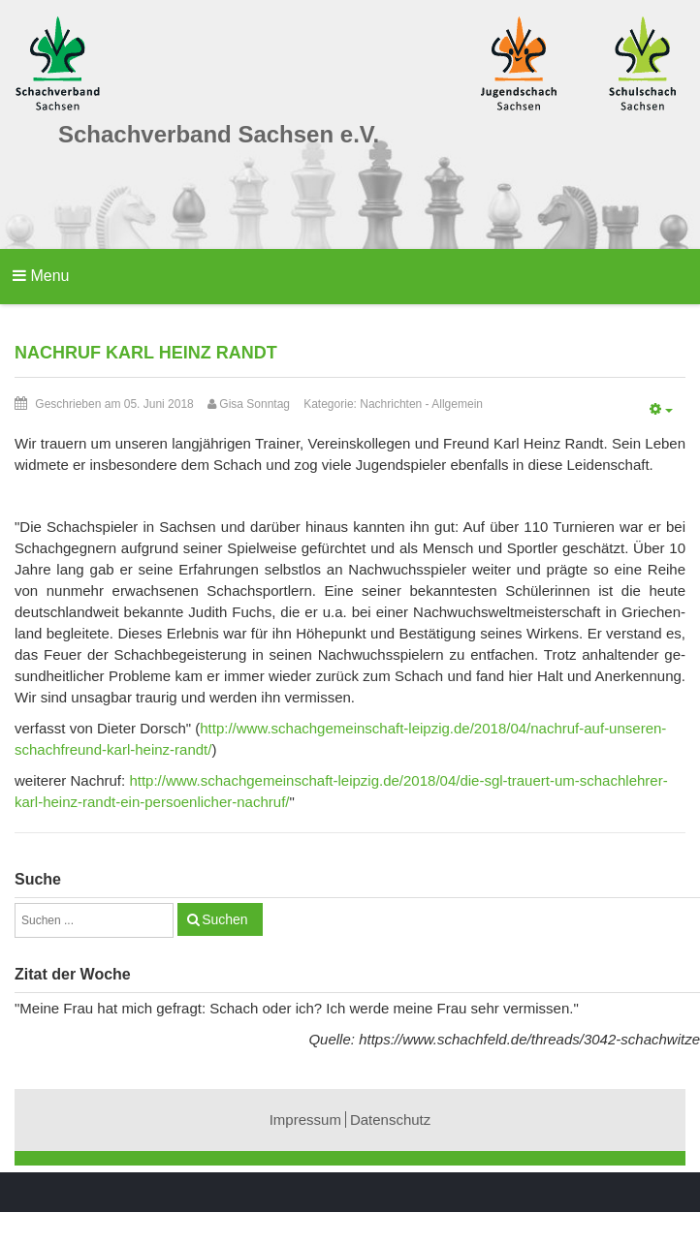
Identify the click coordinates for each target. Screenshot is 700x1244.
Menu (41, 275)
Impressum (305, 1119)
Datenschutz (390, 1119)
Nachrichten (391, 404)
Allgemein (457, 404)
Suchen (224, 919)
